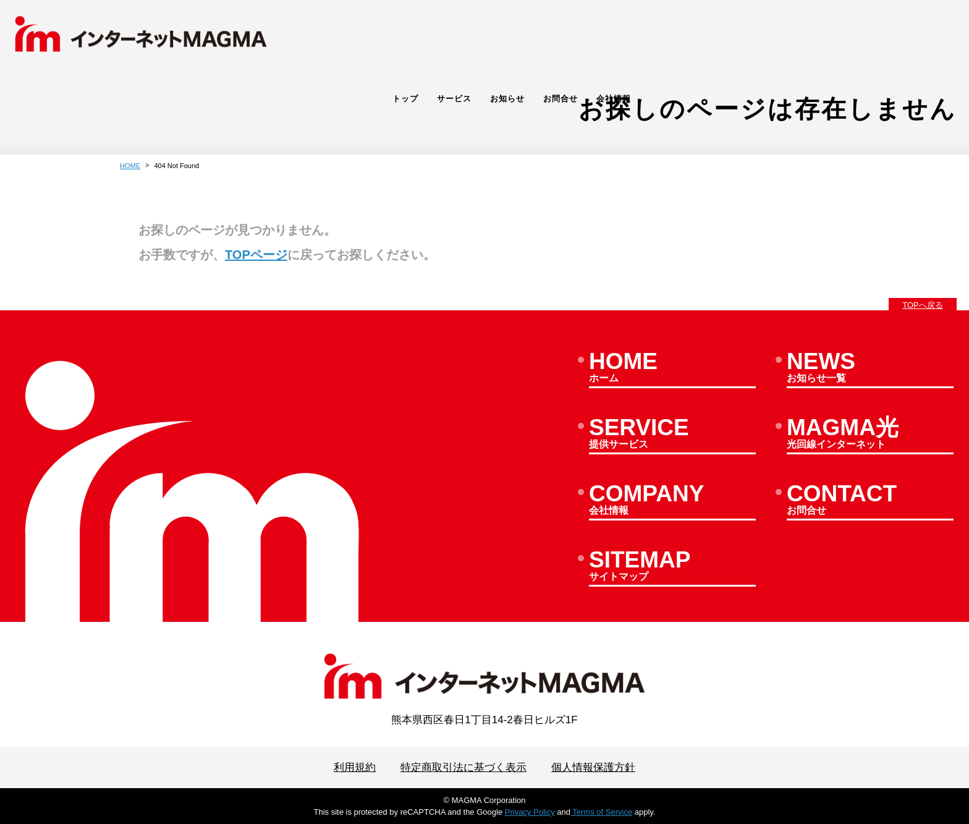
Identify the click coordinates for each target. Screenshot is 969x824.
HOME (130, 165)
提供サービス (672, 434)
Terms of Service (601, 812)
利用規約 (355, 767)
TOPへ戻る (922, 305)
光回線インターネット (870, 434)
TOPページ (256, 254)
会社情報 (933, 35)
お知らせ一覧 (870, 368)
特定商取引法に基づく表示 (463, 767)
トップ (725, 35)
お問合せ (880, 35)
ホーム (672, 368)
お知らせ (827, 35)
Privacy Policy (530, 812)
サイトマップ (672, 566)
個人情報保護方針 (593, 767)
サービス (773, 35)
